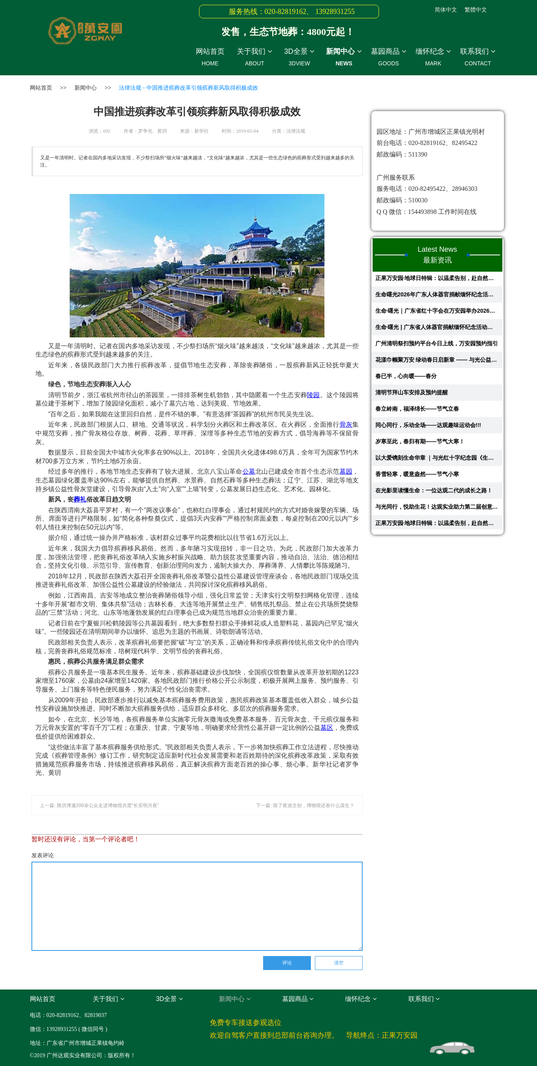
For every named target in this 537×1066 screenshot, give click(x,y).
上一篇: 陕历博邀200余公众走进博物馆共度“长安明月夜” (99, 805)
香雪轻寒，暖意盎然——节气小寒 (417, 476)
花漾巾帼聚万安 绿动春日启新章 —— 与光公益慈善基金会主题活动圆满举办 (436, 362)
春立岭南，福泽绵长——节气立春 (417, 411)
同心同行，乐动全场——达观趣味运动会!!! (428, 427)
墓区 (326, 727)
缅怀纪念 (433, 58)
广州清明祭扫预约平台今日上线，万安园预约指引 (436, 345)
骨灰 (346, 424)
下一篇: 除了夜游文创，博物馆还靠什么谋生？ (305, 805)
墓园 (346, 471)
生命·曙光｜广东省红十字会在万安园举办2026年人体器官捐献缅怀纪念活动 (436, 313)
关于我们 (254, 58)
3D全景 (299, 58)
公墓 (249, 471)
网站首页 (210, 58)
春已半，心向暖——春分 (406, 378)
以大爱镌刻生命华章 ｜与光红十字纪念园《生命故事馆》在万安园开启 (436, 460)
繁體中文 (476, 9)
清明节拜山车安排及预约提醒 (411, 394)
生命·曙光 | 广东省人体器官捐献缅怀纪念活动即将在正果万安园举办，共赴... (436, 329)
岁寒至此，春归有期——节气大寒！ (420, 443)
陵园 (313, 395)
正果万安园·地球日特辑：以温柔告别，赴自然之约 (436, 280)
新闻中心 (344, 58)
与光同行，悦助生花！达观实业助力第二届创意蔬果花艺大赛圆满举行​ (436, 509)
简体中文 (446, 9)
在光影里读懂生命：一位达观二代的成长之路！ (433, 492)
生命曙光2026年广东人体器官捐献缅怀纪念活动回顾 (436, 296)
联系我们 (477, 58)
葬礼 (80, 499)
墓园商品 (388, 58)
